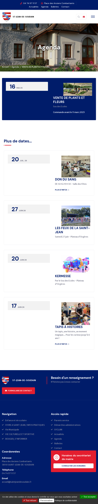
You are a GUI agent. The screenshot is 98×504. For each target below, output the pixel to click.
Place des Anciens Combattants (59, 3)
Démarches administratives (67, 425)
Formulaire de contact (18, 391)
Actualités (33, 6)
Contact (65, 6)
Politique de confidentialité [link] (66, 500)
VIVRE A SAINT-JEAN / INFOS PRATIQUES (25, 425)
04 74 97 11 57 (30, 3)
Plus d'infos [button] (62, 190)
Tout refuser (29, 500)
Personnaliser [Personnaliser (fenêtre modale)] (46, 500)
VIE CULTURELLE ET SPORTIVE (19, 434)
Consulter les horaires (73, 466)
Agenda (44, 6)
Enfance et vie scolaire (16, 420)
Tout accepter (88, 497)
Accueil (5, 67)
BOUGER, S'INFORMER (16, 439)
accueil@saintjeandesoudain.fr (17, 482)
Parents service (61, 420)
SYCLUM (58, 429)
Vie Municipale (12, 429)
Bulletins (55, 6)
